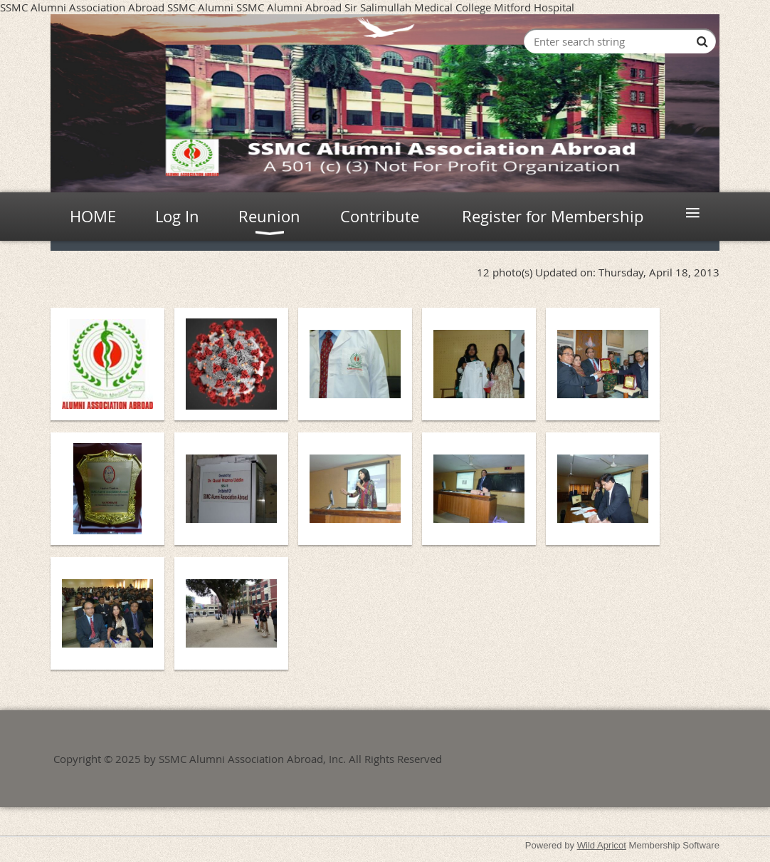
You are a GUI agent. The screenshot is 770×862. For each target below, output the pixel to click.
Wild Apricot (601, 845)
